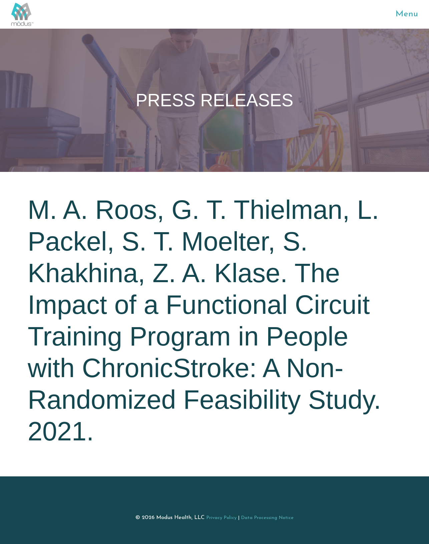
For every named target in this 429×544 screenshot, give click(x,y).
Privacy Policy (221, 517)
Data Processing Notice (267, 517)
